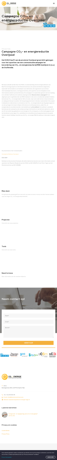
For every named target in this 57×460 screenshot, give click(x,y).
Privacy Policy (5, 434)
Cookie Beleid (6, 430)
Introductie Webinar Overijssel (10, 163)
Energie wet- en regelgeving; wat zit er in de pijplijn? (23, 414)
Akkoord (50, 457)
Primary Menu (54, 3)
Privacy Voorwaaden (7, 457)
